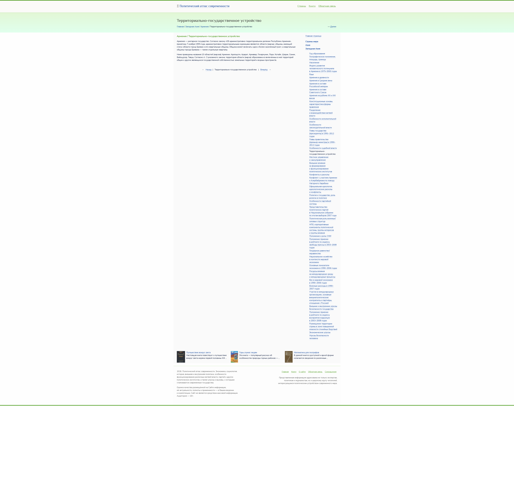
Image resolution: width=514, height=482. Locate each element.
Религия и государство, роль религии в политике (322, 196)
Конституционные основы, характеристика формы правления (321, 104)
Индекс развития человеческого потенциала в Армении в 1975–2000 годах (323, 68)
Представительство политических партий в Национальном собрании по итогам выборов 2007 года (322, 211)
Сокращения (330, 371)
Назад (209, 69)
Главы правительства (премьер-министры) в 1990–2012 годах (322, 142)
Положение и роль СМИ (320, 236)
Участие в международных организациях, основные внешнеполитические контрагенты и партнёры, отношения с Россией (321, 297)
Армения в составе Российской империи (318, 85)
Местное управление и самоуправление (318, 158)
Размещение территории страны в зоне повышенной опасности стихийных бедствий (323, 326)
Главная (180, 26)
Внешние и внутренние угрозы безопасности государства (323, 307)
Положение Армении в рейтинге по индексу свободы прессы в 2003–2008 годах (323, 243)
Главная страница (313, 36)
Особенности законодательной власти (320, 126)
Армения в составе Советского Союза (317, 91)
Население (314, 62)
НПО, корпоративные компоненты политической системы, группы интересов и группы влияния (321, 228)
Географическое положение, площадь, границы (322, 58)
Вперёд (264, 69)
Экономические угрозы (319, 332)
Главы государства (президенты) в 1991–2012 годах (321, 133)
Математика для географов (306, 352)
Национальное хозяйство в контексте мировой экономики (320, 259)
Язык (311, 74)
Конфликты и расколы (319, 174)
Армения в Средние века (320, 80)
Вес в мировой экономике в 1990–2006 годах (321, 281)
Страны (301, 6)
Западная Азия (192, 26)
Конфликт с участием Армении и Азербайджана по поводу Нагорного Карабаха (323, 180)
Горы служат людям (248, 352)
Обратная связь (327, 6)
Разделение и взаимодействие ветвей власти (321, 113)
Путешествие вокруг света (198, 352)
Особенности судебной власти (323, 148)
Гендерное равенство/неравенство (319, 252)
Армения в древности (319, 77)
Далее (333, 26)
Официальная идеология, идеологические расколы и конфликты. (320, 189)
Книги (312, 6)
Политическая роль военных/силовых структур (322, 220)
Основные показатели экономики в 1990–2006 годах (323, 266)
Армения (205, 26)
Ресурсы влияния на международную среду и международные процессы (322, 274)
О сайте (302, 371)
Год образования (317, 53)
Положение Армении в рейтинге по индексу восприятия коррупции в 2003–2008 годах (319, 316)
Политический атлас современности (205, 6)
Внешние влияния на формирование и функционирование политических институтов (320, 167)
